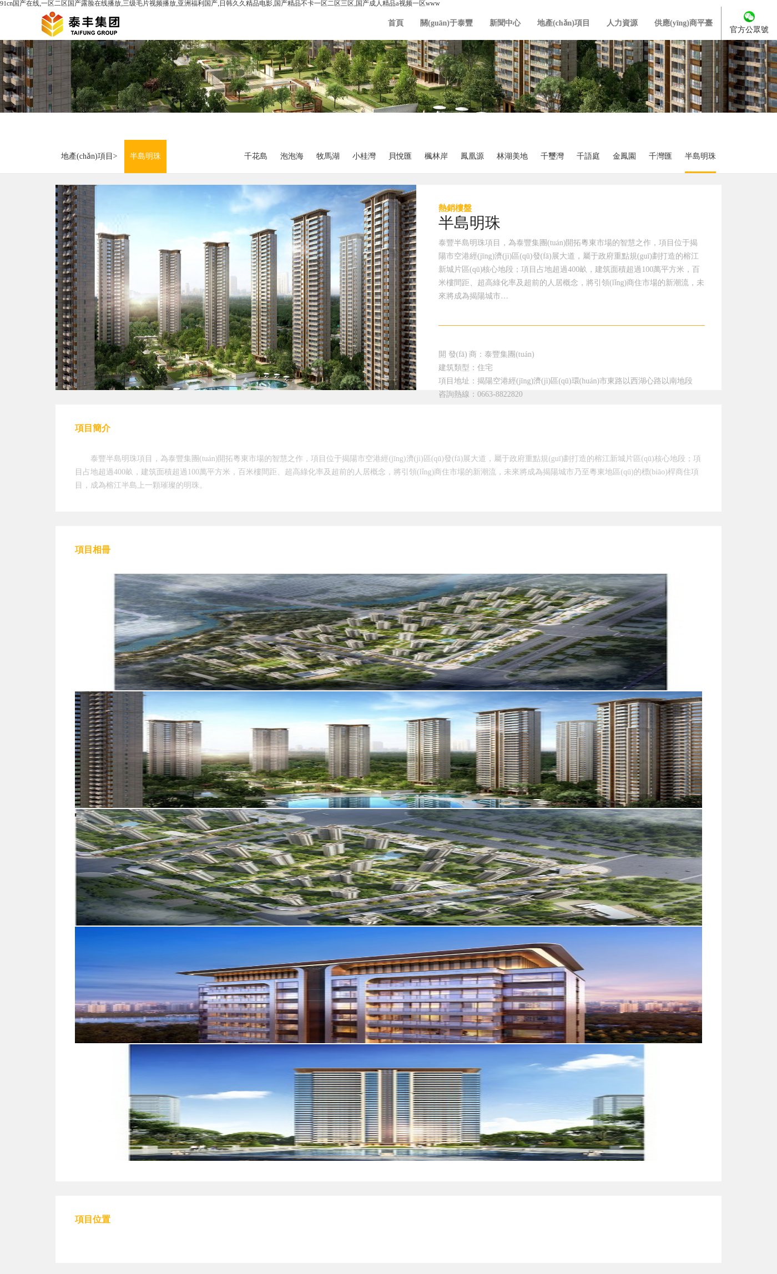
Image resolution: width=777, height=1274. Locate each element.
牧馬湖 (328, 156)
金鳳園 (624, 156)
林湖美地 (512, 156)
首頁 (395, 23)
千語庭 (588, 156)
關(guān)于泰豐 (446, 23)
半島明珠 (145, 156)
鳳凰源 (472, 156)
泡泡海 (292, 156)
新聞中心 (505, 23)
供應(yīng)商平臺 (683, 23)
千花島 (256, 156)
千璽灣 (552, 156)
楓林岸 (436, 156)
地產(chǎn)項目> (89, 156)
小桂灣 (364, 156)
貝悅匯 (400, 156)
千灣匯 (660, 156)
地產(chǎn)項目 (563, 23)
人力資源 (622, 23)
